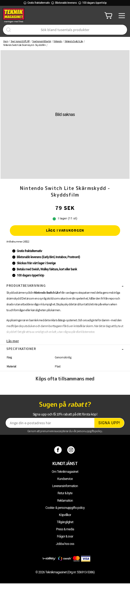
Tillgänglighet (65, 522)
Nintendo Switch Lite (74, 41)
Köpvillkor (65, 515)
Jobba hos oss (65, 544)
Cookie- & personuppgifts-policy (65, 508)
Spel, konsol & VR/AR (20, 41)
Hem (5, 41)
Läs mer (12, 341)
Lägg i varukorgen (65, 230)
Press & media (65, 529)
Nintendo (57, 41)
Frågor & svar (65, 536)
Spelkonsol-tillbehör (41, 41)
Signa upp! (109, 423)
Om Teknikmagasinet (65, 472)
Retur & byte (65, 493)
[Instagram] (71, 449)
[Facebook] (58, 449)
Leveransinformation (65, 486)
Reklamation (65, 500)
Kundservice (65, 479)
